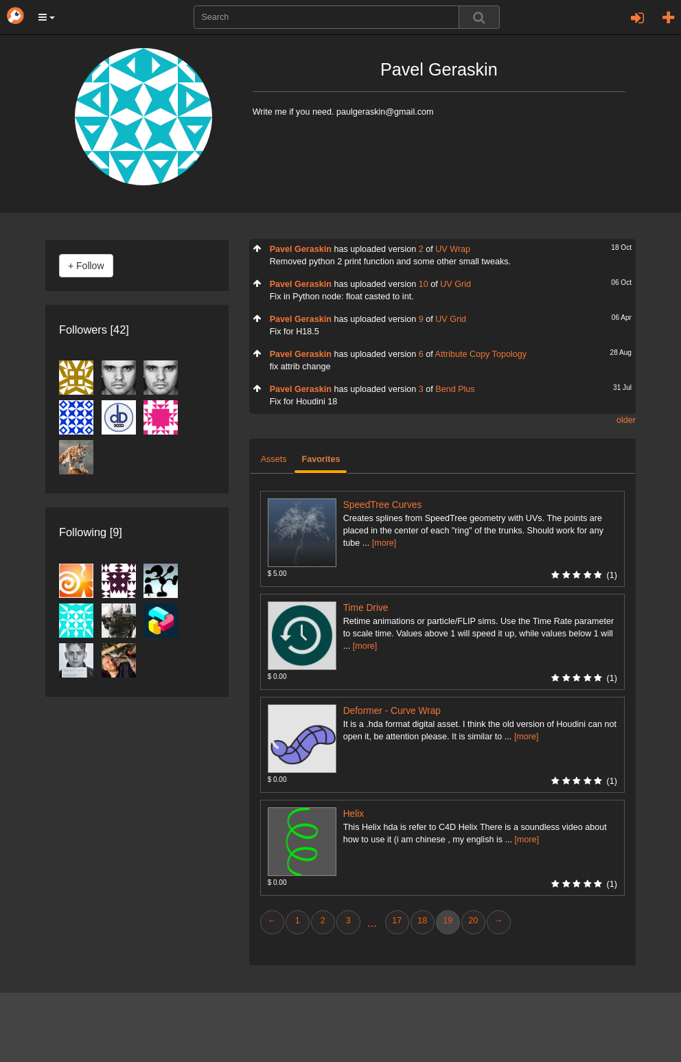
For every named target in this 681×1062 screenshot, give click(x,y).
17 (397, 920)
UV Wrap (452, 249)
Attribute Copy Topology (481, 354)
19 (447, 920)
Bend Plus (454, 389)
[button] (46, 17)
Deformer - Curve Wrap (392, 711)
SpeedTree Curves (382, 505)
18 (422, 920)
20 (473, 920)
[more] (384, 543)
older (626, 420)
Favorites (320, 459)
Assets (274, 459)
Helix (354, 814)
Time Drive (366, 608)
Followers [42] (94, 329)
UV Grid (455, 284)
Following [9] (90, 532)
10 (423, 284)
